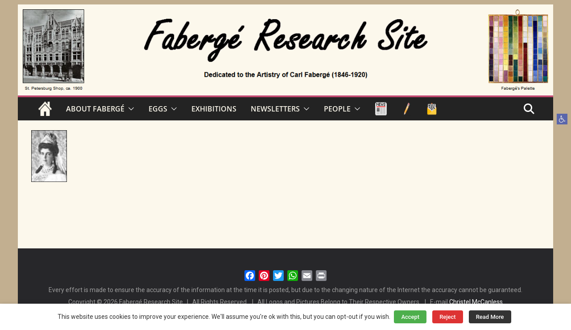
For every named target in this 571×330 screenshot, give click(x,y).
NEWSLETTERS (275, 109)
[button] (562, 119)
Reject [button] (447, 317)
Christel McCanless (476, 301)
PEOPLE (337, 109)
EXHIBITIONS (213, 109)
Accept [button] (410, 317)
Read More (490, 317)
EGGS (158, 109)
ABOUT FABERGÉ (95, 109)
